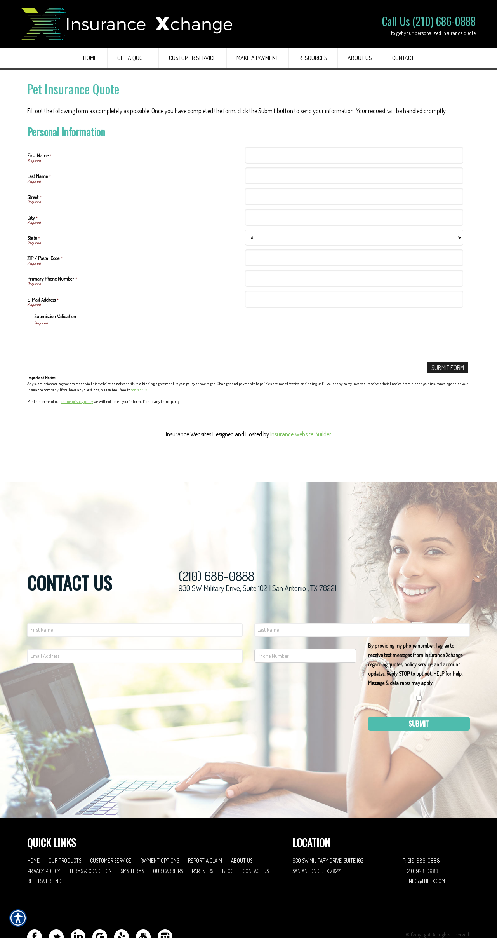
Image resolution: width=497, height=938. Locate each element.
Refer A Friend (44, 849)
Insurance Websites (188, 434)
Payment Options (159, 828)
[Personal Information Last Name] (354, 175)
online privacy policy (77, 401)
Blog (228, 839)
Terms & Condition (90, 839)
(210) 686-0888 (216, 544)
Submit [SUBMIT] (418, 692)
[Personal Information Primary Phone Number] (354, 278)
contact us (139, 389)
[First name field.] (135, 598)
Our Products (65, 828)
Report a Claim (205, 828)
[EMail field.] (135, 624)
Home (33, 828)
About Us (241, 828)
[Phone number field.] (305, 624)
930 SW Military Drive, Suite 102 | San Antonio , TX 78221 (257, 556)
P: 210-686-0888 (421, 828)
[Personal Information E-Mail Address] (354, 299)
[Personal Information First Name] (354, 155)
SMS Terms (132, 839)
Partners (202, 839)
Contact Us (256, 839)
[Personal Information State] (354, 238)
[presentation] (93, 341)
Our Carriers (168, 839)
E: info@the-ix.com (424, 849)
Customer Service (110, 828)
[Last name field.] (362, 598)
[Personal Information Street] (354, 196)
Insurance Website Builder (300, 434)
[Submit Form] (447, 367)
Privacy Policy (43, 839)
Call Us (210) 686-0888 (429, 21)
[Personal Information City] (354, 217)
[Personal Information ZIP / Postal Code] (354, 257)
